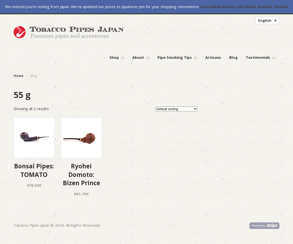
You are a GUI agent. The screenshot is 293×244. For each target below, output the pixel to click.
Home (18, 75)
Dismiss (281, 6)
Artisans (213, 57)
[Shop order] (176, 109)
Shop (114, 57)
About (138, 57)
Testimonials (258, 57)
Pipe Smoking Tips (174, 57)
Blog (233, 57)
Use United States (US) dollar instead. (236, 6)
